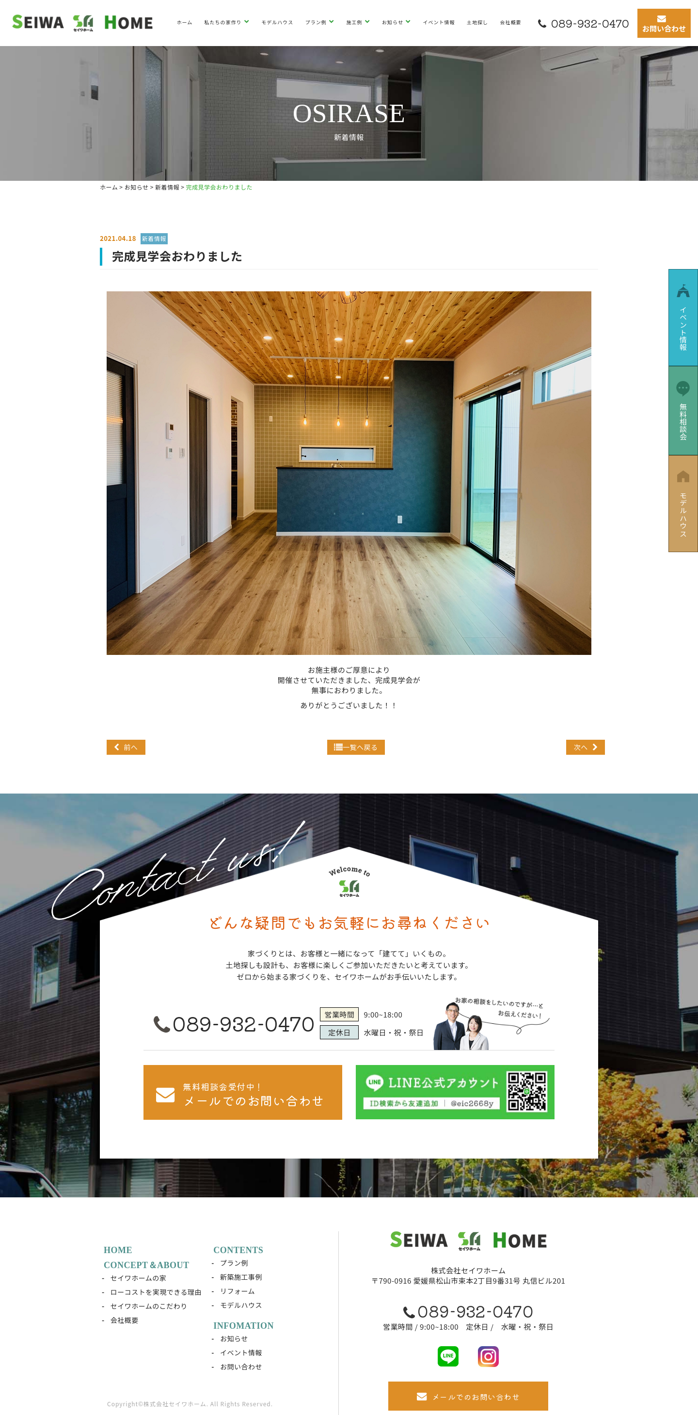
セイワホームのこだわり (149, 1306)
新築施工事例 (241, 1276)
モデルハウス (277, 22)
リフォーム (237, 1291)
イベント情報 (439, 22)
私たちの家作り (224, 22)
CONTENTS (238, 1250)
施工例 (355, 22)
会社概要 (510, 22)
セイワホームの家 (139, 1277)
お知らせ (393, 22)
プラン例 (316, 22)
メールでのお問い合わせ (468, 1396)
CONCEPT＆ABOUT (147, 1265)
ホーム (184, 22)
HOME (118, 1250)
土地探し (477, 22)
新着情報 (154, 238)
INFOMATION (243, 1325)
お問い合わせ (241, 1366)
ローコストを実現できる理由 (156, 1291)
